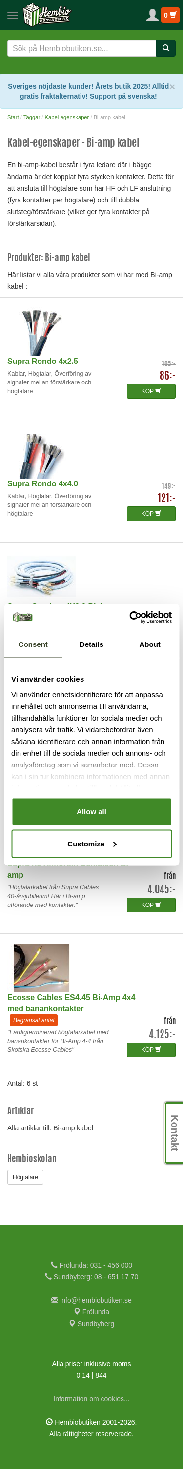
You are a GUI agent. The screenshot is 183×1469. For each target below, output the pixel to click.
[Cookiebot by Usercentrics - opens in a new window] (130, 617)
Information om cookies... (91, 1399)
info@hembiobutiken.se (91, 1300)
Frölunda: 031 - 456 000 (91, 1265)
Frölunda (91, 1312)
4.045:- (161, 890)
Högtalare (25, 1177)
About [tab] (150, 644)
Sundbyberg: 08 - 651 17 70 (91, 1277)
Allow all (91, 811)
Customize (91, 843)
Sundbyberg (91, 1324)
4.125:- (162, 1035)
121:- (167, 499)
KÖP (151, 391)
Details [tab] (91, 644)
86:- (168, 376)
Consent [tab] (33, 644)
